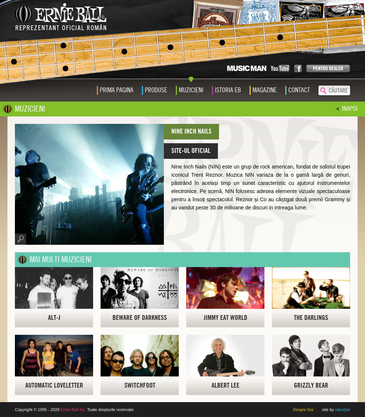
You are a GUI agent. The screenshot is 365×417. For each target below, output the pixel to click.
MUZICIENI (30, 109)
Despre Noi (303, 409)
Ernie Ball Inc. (73, 409)
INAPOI (350, 109)
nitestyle (342, 409)
